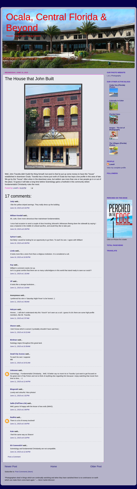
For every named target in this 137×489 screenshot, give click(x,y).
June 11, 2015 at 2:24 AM (19, 288)
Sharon (13, 326)
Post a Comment (14, 457)
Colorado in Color (116, 101)
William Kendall (16, 215)
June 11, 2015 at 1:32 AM (19, 274)
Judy (12, 201)
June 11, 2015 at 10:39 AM (20, 346)
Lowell (112, 164)
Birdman (13, 340)
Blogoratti (14, 389)
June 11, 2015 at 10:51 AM (20, 363)
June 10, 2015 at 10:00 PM (20, 257)
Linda (12, 251)
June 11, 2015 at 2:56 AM (19, 302)
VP (11, 281)
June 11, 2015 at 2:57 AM (19, 318)
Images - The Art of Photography (117, 129)
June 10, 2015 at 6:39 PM (19, 229)
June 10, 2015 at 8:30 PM (19, 243)
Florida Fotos (114, 114)
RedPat (13, 417)
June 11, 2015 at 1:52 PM (19, 396)
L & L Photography (114, 76)
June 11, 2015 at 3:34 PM (19, 424)
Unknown (14, 370)
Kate (12, 431)
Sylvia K (13, 237)
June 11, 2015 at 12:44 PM (20, 381)
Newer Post (11, 466)
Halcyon (13, 309)
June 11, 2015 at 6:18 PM (19, 438)
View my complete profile (116, 168)
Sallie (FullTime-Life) (18, 403)
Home (54, 466)
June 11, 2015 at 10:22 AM (20, 332)
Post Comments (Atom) (24, 472)
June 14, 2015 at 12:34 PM (20, 452)
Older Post (96, 466)
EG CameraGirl (16, 445)
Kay (11, 265)
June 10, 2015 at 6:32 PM (19, 208)
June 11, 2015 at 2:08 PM (19, 410)
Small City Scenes (17, 354)
